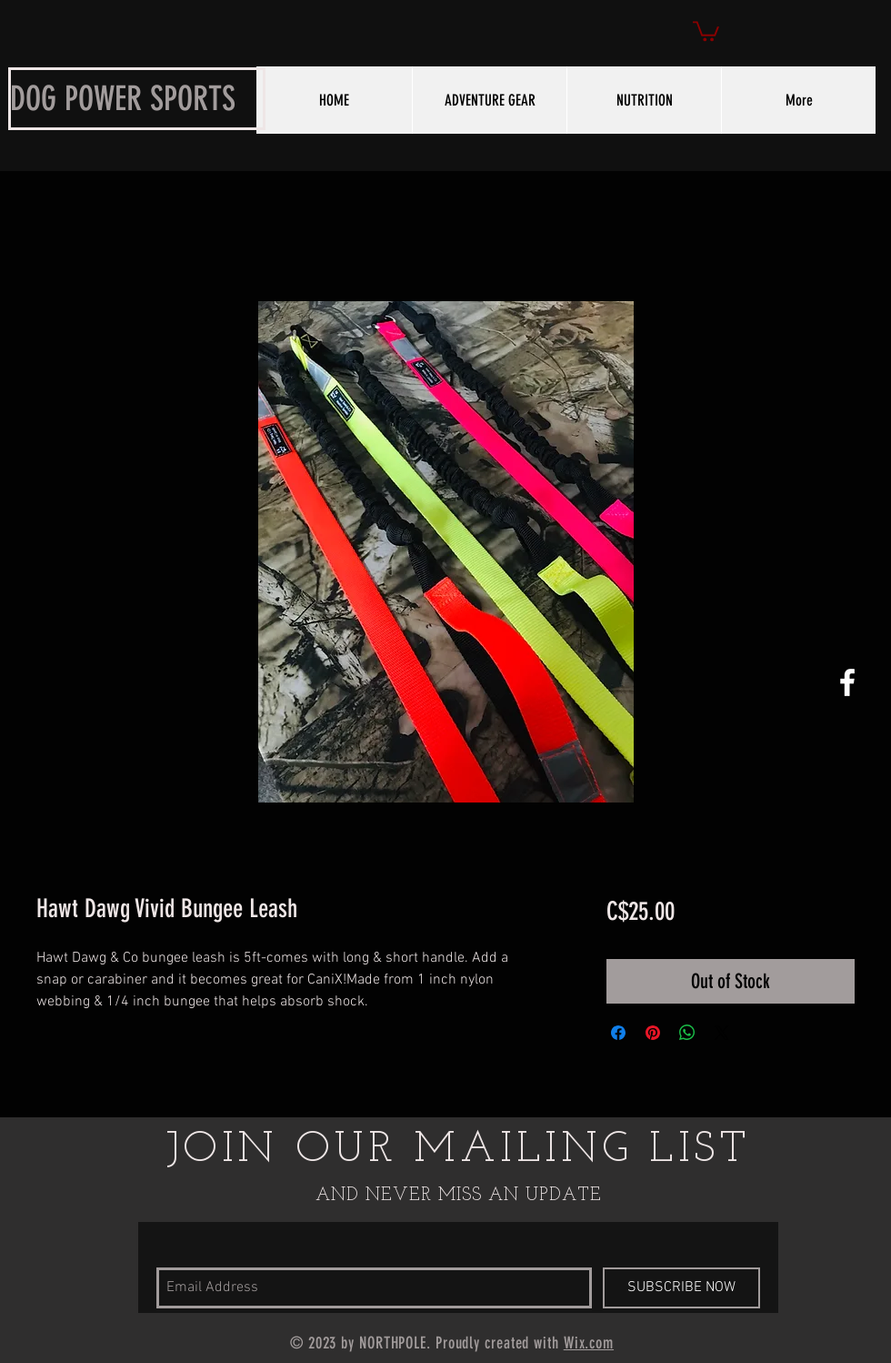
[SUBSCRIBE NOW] (681, 1287)
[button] (706, 30)
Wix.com (589, 1343)
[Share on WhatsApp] (687, 1033)
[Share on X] (722, 1033)
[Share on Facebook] (618, 1033)
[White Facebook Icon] (847, 682)
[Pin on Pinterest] (653, 1033)
